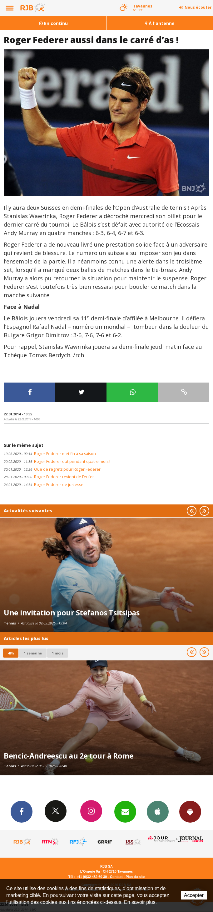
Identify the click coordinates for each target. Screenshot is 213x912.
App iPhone (158, 811)
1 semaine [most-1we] (33, 653)
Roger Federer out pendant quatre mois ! (57, 461)
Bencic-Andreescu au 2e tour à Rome (68, 756)
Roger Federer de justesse (43, 484)
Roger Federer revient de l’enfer (49, 476)
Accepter (194, 895)
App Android (190, 811)
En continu (53, 23)
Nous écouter (198, 7)
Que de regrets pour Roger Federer (52, 469)
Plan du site (135, 877)
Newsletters (125, 811)
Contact (116, 877)
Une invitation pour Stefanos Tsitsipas (71, 613)
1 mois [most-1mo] (57, 653)
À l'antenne (160, 23)
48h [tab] (11, 653)
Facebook (21, 811)
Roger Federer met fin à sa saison (50, 453)
